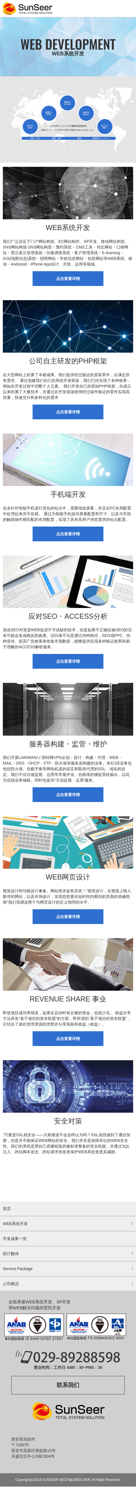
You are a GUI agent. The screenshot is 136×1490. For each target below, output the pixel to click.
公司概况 (11, 1283)
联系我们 (68, 1385)
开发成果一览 (15, 1238)
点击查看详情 (68, 278)
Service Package (18, 1268)
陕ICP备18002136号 (75, 1480)
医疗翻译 (11, 1253)
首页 (7, 1208)
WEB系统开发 (15, 1223)
